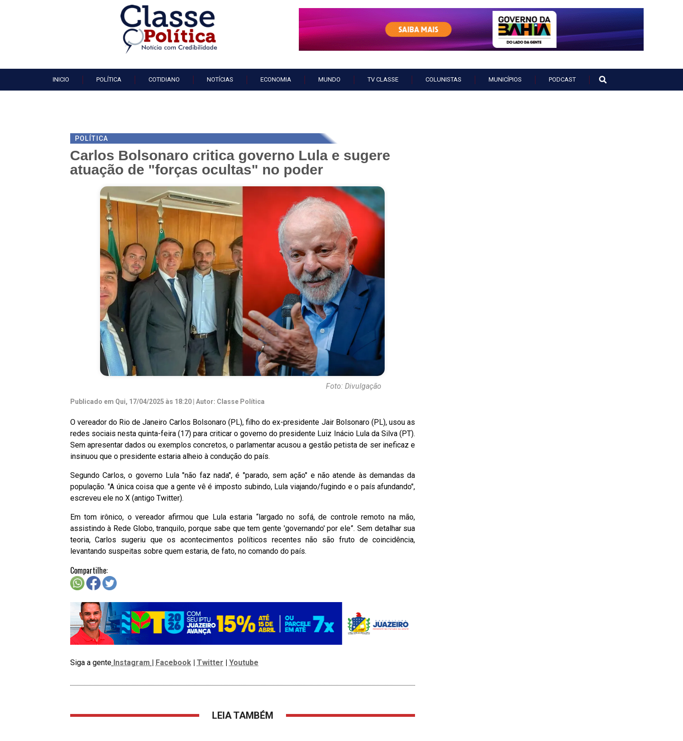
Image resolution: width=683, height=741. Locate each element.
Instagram (131, 662)
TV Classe (383, 79)
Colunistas (443, 79)
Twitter (210, 662)
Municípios (505, 79)
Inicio (61, 79)
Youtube (243, 662)
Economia (275, 79)
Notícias (220, 79)
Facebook (173, 662)
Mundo (329, 79)
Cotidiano (164, 79)
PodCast (562, 79)
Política (108, 79)
